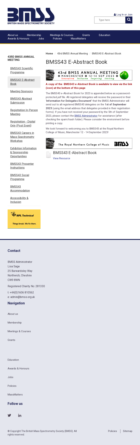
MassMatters (78, 38)
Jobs (41, 38)
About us (13, 35)
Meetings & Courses (61, 35)
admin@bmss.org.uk (22, 297)
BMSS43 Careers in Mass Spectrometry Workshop (22, 137)
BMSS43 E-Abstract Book (22, 82)
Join (130, 14)
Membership (34, 35)
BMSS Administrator (86, 115)
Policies (57, 38)
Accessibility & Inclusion (19, 200)
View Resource (61, 158)
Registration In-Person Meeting (24, 112)
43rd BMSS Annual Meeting (21, 58)
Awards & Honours (18, 38)
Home (49, 53)
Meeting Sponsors (21, 91)
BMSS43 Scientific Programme (21, 70)
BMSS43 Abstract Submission (21, 100)
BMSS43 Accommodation (20, 188)
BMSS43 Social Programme (19, 177)
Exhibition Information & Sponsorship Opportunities (23, 152)
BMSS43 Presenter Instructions (22, 165)
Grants (86, 35)
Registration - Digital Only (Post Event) (22, 123)
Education (104, 35)
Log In (120, 14)
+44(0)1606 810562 (22, 292)
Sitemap (127, 431)
